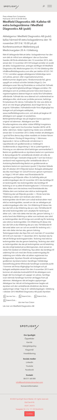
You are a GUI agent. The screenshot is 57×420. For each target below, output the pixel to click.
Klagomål (29, 350)
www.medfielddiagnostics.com (16, 113)
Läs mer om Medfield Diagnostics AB (18, 306)
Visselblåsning (29, 353)
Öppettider (29, 338)
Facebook (29, 370)
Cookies (29, 414)
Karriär (29, 342)
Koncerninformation (29, 386)
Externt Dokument (27, 296)
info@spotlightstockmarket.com (29, 382)
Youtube (29, 366)
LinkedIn (29, 362)
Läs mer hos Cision (12, 296)
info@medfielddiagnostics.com (16, 71)
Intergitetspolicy (29, 346)
